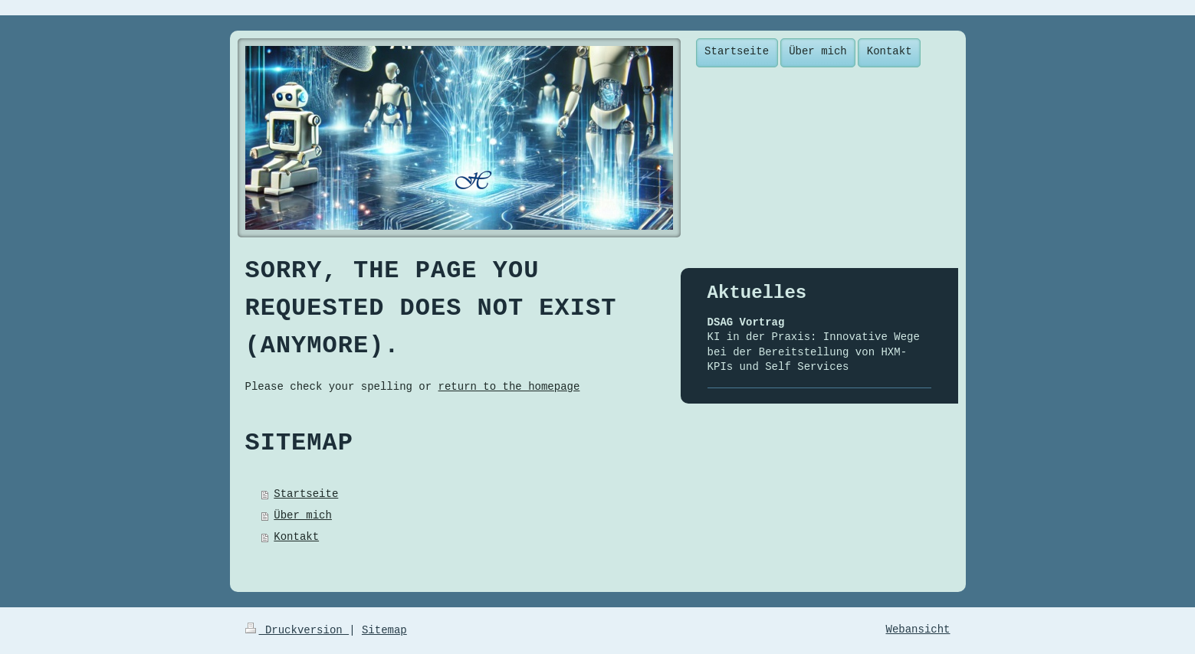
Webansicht (917, 629)
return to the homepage (509, 387)
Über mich (303, 515)
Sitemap (384, 630)
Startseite (306, 494)
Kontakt (296, 537)
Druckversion (297, 630)
